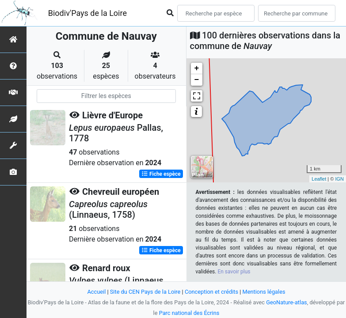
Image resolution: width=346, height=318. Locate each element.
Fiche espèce (161, 174)
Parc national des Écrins (189, 313)
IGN (339, 179)
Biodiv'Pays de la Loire (87, 13)
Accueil (96, 291)
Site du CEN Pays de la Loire (145, 291)
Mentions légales (264, 291)
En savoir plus (233, 272)
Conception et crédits (211, 291)
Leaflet (319, 179)
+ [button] (196, 68)
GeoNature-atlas (286, 302)
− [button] (196, 80)
